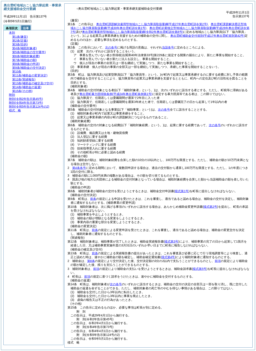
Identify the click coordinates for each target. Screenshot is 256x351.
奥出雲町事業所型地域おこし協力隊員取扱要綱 (132, 32)
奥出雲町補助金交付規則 (207, 35)
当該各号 (168, 47)
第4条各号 (79, 168)
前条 (93, 198)
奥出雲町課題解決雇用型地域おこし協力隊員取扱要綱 (152, 24)
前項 (218, 261)
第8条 (91, 261)
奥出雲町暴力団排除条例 (115, 94)
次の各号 (111, 47)
